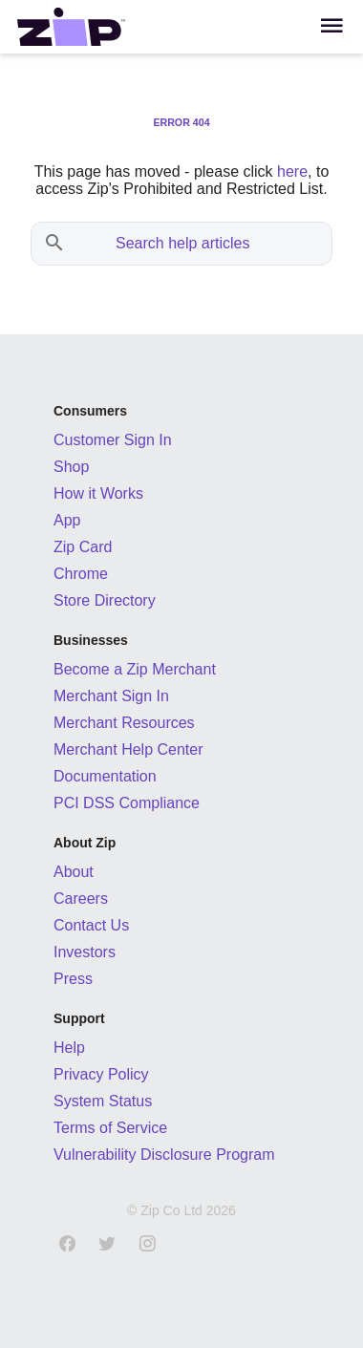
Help (69, 1047)
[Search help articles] (200, 244)
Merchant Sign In (111, 696)
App (66, 520)
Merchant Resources (124, 723)
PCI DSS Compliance (126, 803)
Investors (84, 952)
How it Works (98, 493)
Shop (71, 467)
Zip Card (82, 547)
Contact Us (91, 925)
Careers (80, 898)
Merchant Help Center (128, 749)
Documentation (105, 776)
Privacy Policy (101, 1074)
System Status (102, 1101)
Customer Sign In (112, 440)
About (73, 872)
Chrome (80, 574)
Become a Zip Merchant (134, 669)
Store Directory (104, 600)
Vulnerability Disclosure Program (164, 1154)
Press (73, 979)
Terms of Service (110, 1128)
